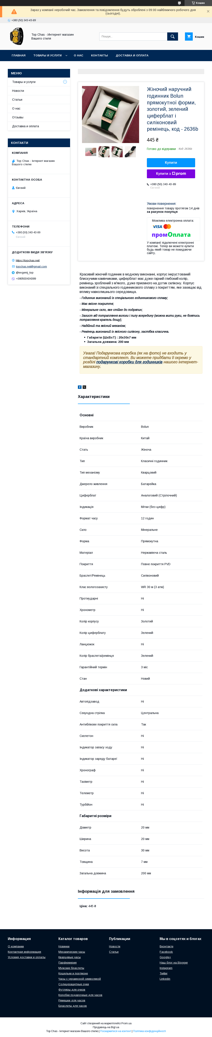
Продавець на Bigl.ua (106, 1027)
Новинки (63, 946)
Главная (19, 55)
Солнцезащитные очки (73, 984)
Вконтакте (166, 946)
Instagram (166, 968)
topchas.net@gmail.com (31, 266)
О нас (78, 55)
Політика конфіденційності (149, 1031)
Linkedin (165, 978)
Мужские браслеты (71, 968)
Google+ (165, 957)
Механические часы (71, 951)
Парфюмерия (67, 962)
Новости (18, 90)
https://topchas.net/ (28, 260)
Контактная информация (24, 951)
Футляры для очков (71, 989)
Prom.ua (126, 1023)
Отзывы (17, 117)
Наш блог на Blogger (174, 962)
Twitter (163, 973)
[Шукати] (172, 36)
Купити (171, 162)
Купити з (171, 174)
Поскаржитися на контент (115, 1031)
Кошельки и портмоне (73, 973)
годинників (152, 362)
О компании (16, 946)
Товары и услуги (47, 55)
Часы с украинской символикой (79, 978)
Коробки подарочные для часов (80, 995)
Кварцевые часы (69, 957)
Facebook (166, 951)
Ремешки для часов (71, 1000)
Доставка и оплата (132, 55)
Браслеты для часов (72, 1005)
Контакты (99, 55)
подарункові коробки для (119, 362)
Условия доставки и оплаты (26, 957)
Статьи (17, 99)
